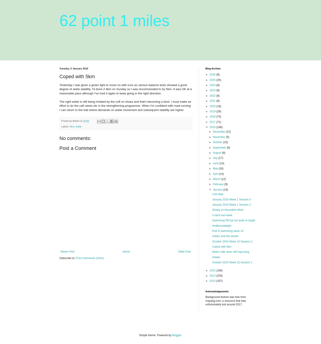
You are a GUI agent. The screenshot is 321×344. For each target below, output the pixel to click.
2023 (213, 90)
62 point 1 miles (115, 20)
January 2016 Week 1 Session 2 (231, 204)
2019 (213, 111)
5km (72, 126)
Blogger (176, 335)
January (218, 189)
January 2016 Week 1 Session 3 (231, 199)
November (219, 137)
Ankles (216, 257)
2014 (213, 275)
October (218, 142)
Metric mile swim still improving (230, 251)
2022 (213, 95)
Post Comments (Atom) (90, 258)
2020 (213, 106)
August (217, 152)
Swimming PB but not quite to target (233, 220)
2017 (213, 122)
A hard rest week (222, 215)
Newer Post (68, 251)
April (216, 173)
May (216, 168)
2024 (213, 85)
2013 (213, 280)
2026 (213, 74)
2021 (213, 100)
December (219, 131)
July (215, 158)
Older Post (184, 251)
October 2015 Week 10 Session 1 (232, 262)
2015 (213, 270)
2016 (213, 127)
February (218, 184)
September (220, 147)
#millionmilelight (221, 225)
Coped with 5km (221, 246)
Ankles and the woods (225, 236)
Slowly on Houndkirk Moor (227, 209)
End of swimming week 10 (227, 231)
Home (126, 251)
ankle (79, 126)
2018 (213, 116)
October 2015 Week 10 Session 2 (232, 241)
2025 (213, 80)
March (217, 179)
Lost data (217, 194)
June (216, 163)
